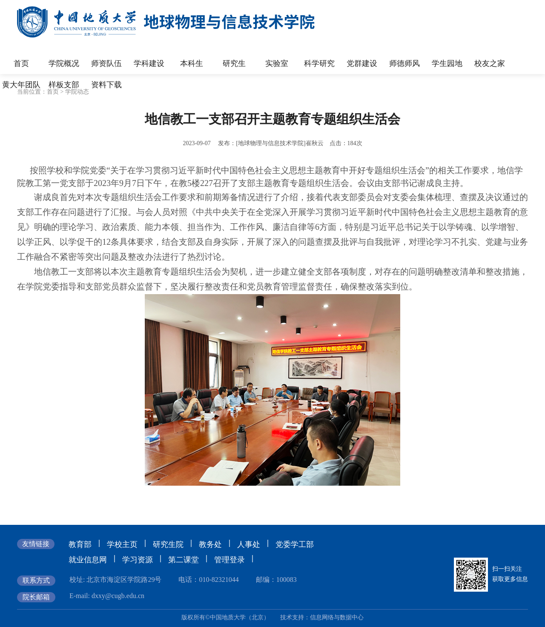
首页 (53, 92)
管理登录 (229, 559)
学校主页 (122, 544)
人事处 (248, 544)
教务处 (210, 544)
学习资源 (137, 559)
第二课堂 (183, 559)
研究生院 (168, 544)
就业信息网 (88, 559)
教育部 (80, 544)
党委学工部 (294, 544)
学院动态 (77, 92)
